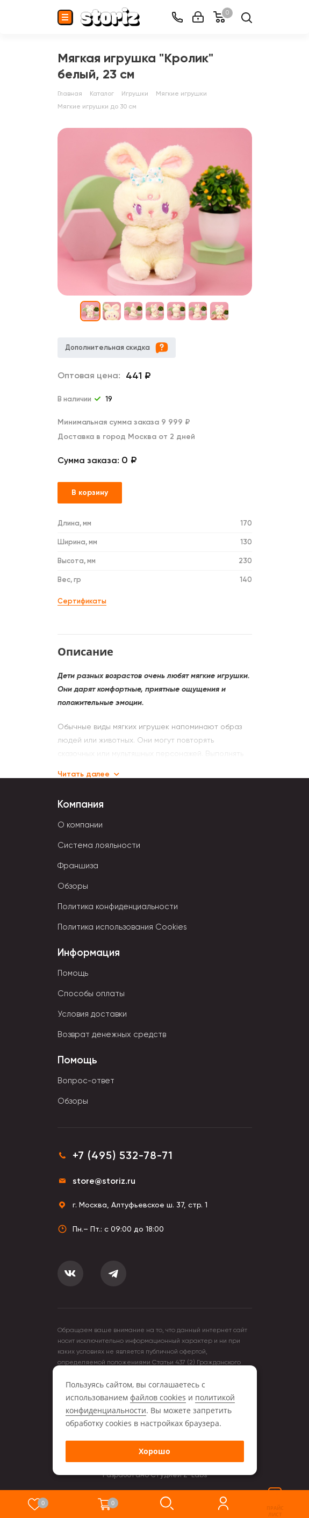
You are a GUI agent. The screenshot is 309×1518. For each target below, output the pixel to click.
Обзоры (73, 886)
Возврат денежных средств (112, 1034)
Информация (89, 952)
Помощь (73, 973)
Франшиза (78, 865)
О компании (80, 825)
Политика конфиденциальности (118, 906)
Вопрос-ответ (86, 1080)
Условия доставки (92, 1014)
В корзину (89, 492)
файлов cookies (158, 1397)
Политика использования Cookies (122, 927)
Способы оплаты (91, 993)
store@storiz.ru (104, 1181)
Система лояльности (99, 845)
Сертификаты (82, 601)
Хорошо (154, 1451)
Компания (81, 804)
